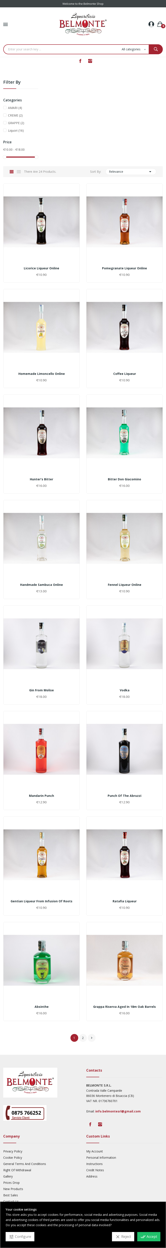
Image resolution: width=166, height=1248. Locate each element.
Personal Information (101, 1157)
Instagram (90, 61)
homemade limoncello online (41, 374)
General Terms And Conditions (24, 1164)
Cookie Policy (12, 1157)
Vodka (124, 690)
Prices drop (11, 1183)
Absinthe (42, 1007)
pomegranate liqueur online (124, 268)
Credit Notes (95, 1170)
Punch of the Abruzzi (124, 796)
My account (94, 1151)
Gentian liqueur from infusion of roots (41, 901)
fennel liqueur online (124, 585)
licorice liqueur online (41, 268)
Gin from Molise (41, 690)
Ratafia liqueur (125, 901)
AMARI (15, 108)
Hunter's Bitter (41, 479)
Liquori (16, 130)
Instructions (94, 1164)
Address (91, 1176)
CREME (15, 115)
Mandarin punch (41, 796)
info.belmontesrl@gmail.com (118, 1111)
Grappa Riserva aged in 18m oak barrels (124, 1007)
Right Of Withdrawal (17, 1170)
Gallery (8, 1176)
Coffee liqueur (124, 374)
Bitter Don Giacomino (124, 479)
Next (92, 1038)
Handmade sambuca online (41, 585)
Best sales (10, 1195)
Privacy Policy (12, 1151)
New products (13, 1189)
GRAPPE (16, 123)
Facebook (80, 61)
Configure (20, 1236)
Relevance (131, 171)
